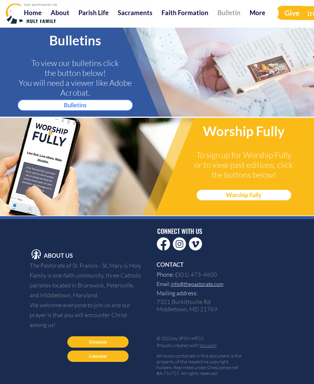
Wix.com (208, 345)
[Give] (292, 13)
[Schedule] (98, 342)
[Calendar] (98, 356)
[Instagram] (179, 243)
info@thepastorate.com (197, 284)
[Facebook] (163, 243)
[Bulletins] (75, 105)
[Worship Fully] (244, 195)
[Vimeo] (195, 243)
